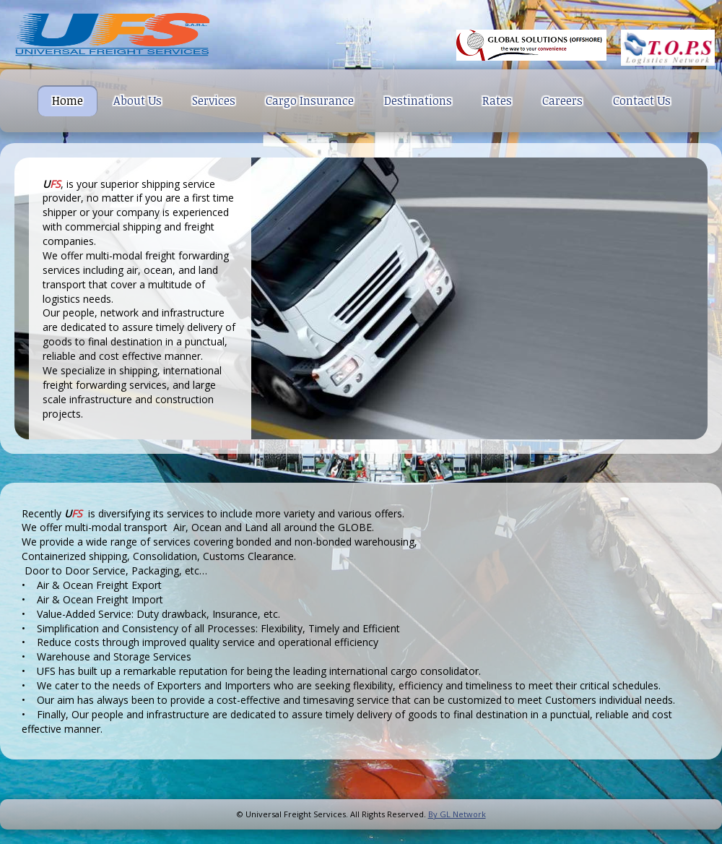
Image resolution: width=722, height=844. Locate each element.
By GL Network (457, 814)
